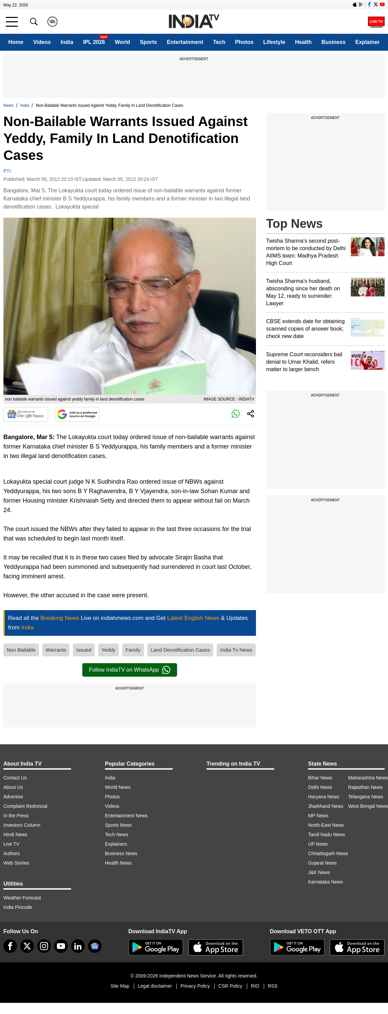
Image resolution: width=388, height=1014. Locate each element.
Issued (83, 650)
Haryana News (323, 796)
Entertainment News (126, 815)
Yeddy (108, 650)
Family (133, 650)
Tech (219, 42)
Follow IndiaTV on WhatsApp (129, 670)
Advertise (13, 796)
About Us (13, 787)
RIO (255, 986)
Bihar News (320, 777)
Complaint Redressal (25, 806)
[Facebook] (10, 946)
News (8, 105)
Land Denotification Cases (180, 650)
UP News (318, 844)
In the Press (16, 815)
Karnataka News (325, 882)
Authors (11, 853)
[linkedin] (78, 946)
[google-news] (95, 946)
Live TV (11, 844)
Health (303, 42)
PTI (7, 171)
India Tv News (236, 650)
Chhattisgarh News (328, 853)
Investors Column (21, 825)
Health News (118, 863)
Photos (244, 42)
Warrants (56, 650)
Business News (121, 853)
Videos (42, 42)
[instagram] (44, 946)
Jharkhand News (325, 806)
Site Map (119, 986)
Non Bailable (21, 650)
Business (333, 42)
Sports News (118, 825)
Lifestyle (274, 42)
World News (117, 787)
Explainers (116, 844)
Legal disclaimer (155, 986)
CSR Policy (230, 986)
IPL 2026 (94, 42)
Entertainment (185, 42)
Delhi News (320, 787)
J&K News (319, 872)
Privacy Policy (195, 986)
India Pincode (17, 907)
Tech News (116, 834)
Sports (148, 42)
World (122, 42)
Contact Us (15, 777)
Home (15, 42)
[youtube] (61, 946)
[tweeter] (27, 946)
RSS (273, 986)
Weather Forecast (22, 897)
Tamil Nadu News (326, 834)
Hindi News (15, 834)
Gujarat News (322, 863)
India (67, 42)
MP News (318, 815)
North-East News (326, 825)
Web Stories (16, 863)
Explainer (367, 42)
